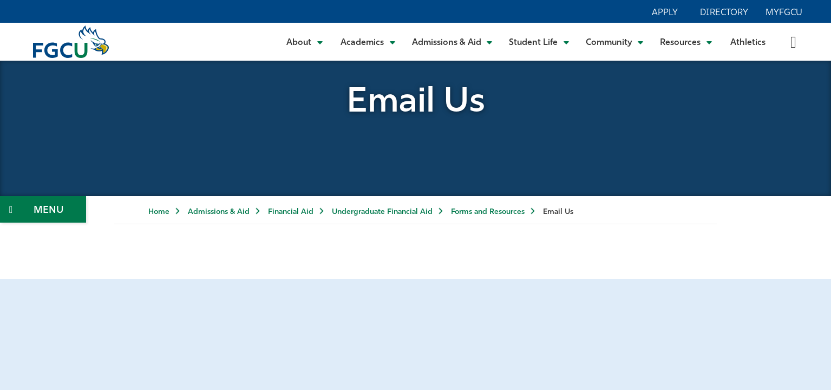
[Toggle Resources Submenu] (686, 42)
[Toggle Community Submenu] (615, 42)
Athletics (747, 42)
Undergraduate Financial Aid (382, 212)
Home (158, 212)
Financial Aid (290, 212)
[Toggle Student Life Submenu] (539, 42)
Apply (665, 13)
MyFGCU (783, 13)
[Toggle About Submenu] (305, 42)
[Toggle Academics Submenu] (368, 42)
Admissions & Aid (219, 212)
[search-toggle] (793, 41)
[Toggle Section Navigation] (43, 209)
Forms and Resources (488, 212)
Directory (724, 13)
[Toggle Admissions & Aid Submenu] (452, 42)
